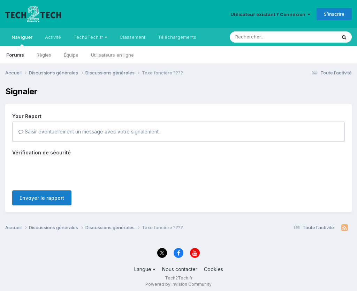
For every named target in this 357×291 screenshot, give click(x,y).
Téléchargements (177, 37)
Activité (53, 37)
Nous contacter (179, 269)
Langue (144, 269)
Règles (44, 55)
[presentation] (65, 171)
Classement (132, 37)
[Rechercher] (263, 37)
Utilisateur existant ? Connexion (270, 14)
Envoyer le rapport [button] (42, 198)
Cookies (213, 269)
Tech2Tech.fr (90, 37)
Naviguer (22, 40)
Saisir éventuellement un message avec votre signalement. (89, 131)
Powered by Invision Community (178, 284)
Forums (15, 55)
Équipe (71, 55)
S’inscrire (334, 14)
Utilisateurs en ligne (112, 55)
